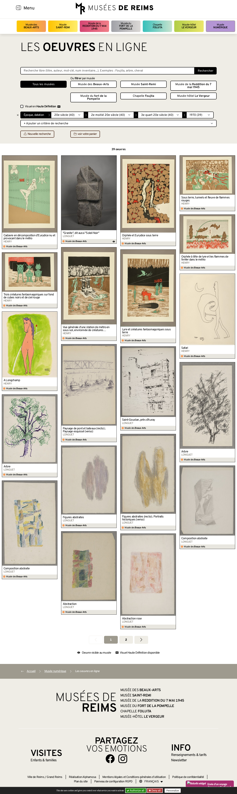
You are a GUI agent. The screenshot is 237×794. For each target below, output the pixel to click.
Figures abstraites (73, 517)
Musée (63, 26)
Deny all (156, 790)
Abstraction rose (132, 618)
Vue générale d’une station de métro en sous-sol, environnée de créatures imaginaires (86, 329)
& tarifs (189, 755)
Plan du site (81, 781)
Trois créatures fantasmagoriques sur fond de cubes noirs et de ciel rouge (29, 296)
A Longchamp (12, 380)
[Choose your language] (151, 781)
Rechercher (205, 71)
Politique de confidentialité (188, 777)
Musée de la (94, 26)
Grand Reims (54, 777)
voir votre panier (85, 134)
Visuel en (42, 106)
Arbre (184, 451)
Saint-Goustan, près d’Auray (138, 419)
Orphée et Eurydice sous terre (140, 235)
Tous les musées (43, 84)
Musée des (31, 26)
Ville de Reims (35, 777)
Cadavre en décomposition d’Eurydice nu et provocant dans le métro (29, 237)
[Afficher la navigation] (19, 8)
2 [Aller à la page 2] (126, 640)
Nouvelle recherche (37, 134)
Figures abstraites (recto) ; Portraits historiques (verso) (143, 518)
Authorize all (135, 790)
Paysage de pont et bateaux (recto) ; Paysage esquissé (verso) (84, 430)
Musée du (126, 26)
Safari (184, 348)
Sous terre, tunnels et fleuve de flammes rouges (205, 199)
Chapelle (157, 26)
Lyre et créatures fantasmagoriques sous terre (146, 331)
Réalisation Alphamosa (82, 777)
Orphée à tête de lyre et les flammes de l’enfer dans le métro (204, 258)
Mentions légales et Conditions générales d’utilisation (134, 777)
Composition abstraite (194, 538)
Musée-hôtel (189, 26)
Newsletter (179, 760)
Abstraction (69, 604)
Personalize (172, 790)
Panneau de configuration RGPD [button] (113, 781)
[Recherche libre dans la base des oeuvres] (107, 70)
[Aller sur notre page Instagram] (122, 758)
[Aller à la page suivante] (141, 640)
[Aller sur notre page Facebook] (110, 758)
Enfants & (44, 760)
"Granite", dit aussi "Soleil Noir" (81, 233)
